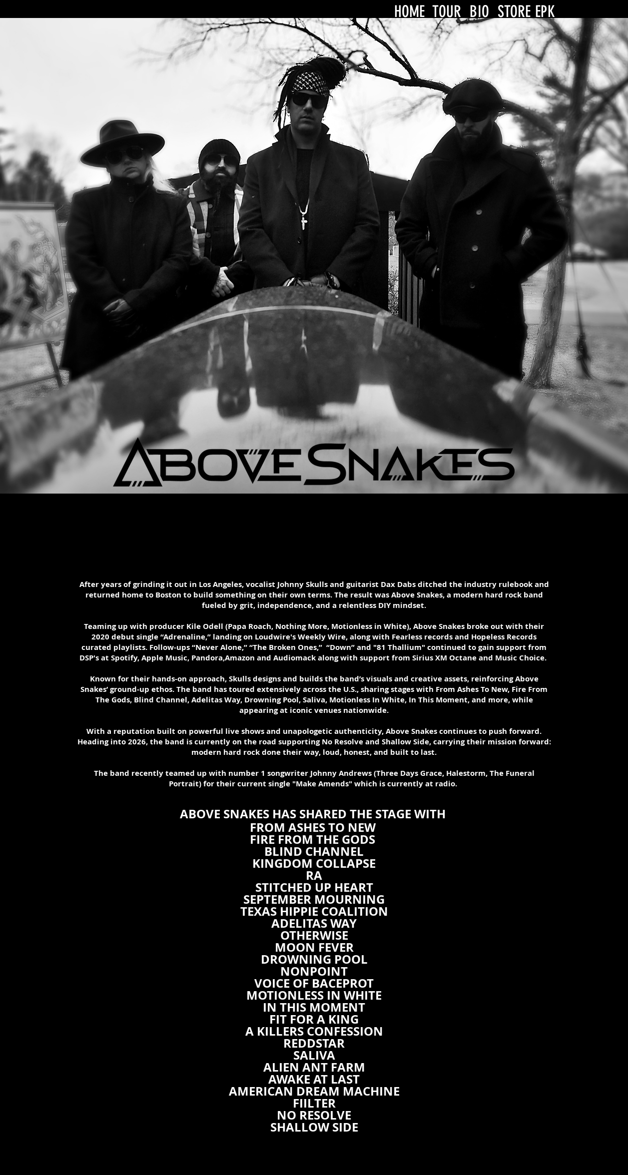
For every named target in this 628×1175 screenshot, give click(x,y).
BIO (479, 11)
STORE (514, 11)
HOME (409, 11)
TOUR (447, 11)
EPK (545, 11)
